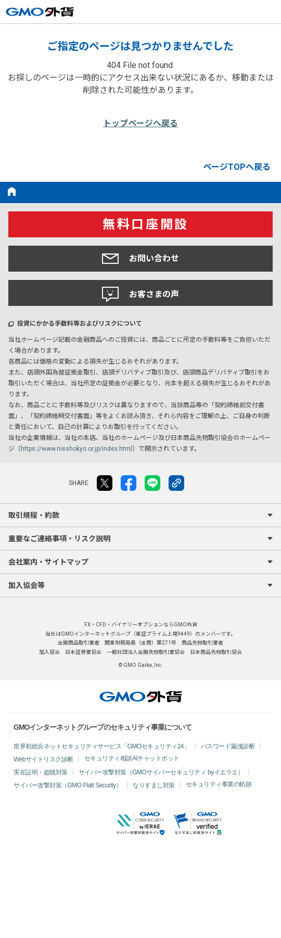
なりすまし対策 (154, 785)
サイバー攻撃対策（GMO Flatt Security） (68, 785)
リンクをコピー (176, 483)
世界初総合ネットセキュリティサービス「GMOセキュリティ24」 (102, 746)
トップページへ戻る (140, 123)
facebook (128, 483)
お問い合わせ (140, 258)
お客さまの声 (140, 294)
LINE (152, 483)
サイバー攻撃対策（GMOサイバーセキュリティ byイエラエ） (161, 772)
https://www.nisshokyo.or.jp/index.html (76, 448)
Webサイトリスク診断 (43, 759)
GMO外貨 (140, 696)
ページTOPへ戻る (237, 167)
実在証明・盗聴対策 (41, 772)
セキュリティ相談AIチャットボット (132, 758)
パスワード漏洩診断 (228, 746)
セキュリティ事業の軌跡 (219, 784)
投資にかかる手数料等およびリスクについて (79, 323)
